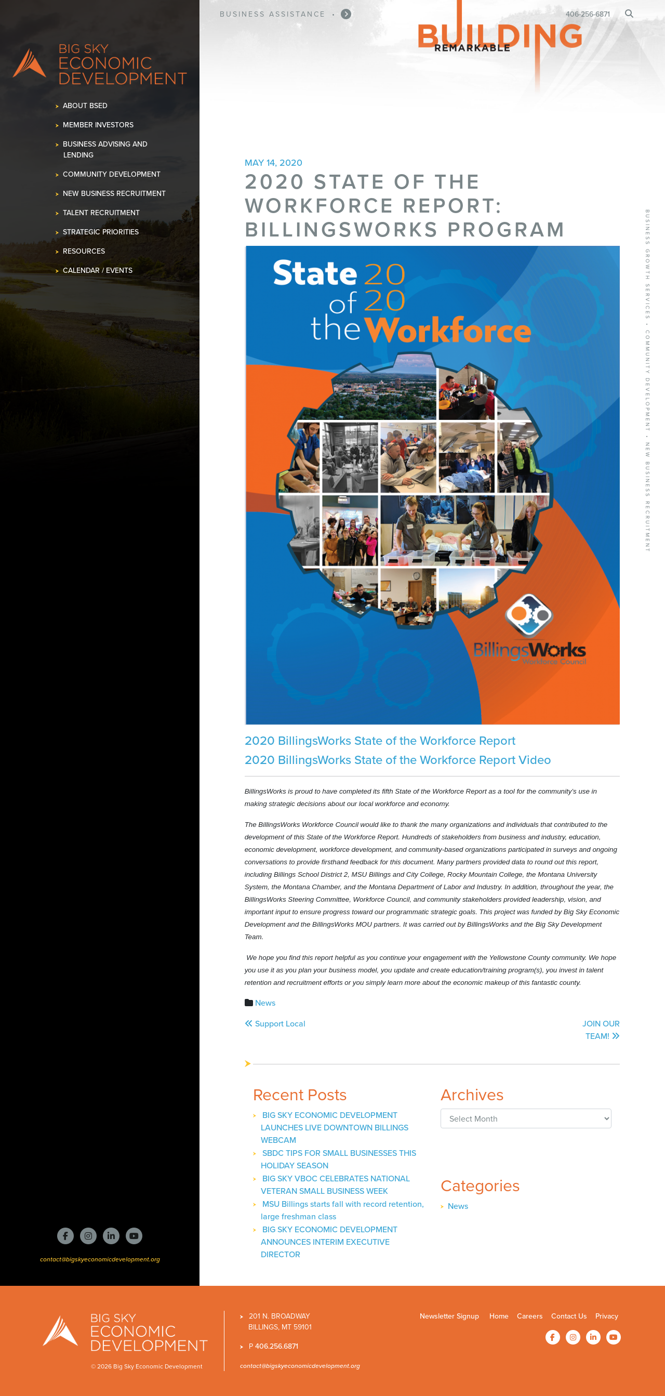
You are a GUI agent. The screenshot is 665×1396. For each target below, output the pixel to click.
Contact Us (569, 1316)
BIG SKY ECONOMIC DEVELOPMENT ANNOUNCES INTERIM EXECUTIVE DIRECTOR (329, 1241)
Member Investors (98, 125)
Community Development (112, 174)
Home (499, 1316)
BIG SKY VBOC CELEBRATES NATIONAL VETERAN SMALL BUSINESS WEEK (335, 1185)
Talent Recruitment (101, 212)
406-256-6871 (588, 14)
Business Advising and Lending (105, 150)
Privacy (606, 1316)
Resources (84, 251)
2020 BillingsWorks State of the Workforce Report (381, 740)
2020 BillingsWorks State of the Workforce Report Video (398, 759)
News (265, 1003)
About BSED (85, 105)
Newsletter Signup (449, 1316)
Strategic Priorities (101, 232)
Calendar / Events (97, 270)
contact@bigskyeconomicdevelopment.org (100, 1259)
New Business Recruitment (114, 193)
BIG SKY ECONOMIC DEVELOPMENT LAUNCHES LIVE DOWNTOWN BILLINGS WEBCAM (334, 1127)
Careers (530, 1316)
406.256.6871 (276, 1346)
